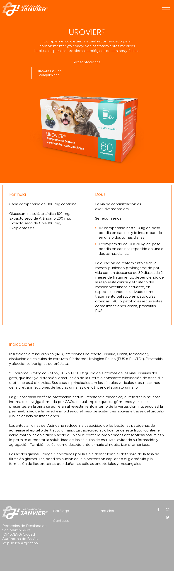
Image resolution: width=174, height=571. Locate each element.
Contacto (61, 520)
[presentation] (88, 561)
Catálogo (61, 510)
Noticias (107, 510)
